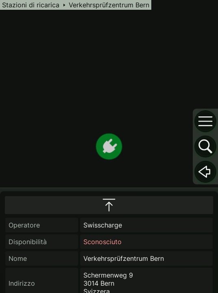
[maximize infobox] (109, 205)
